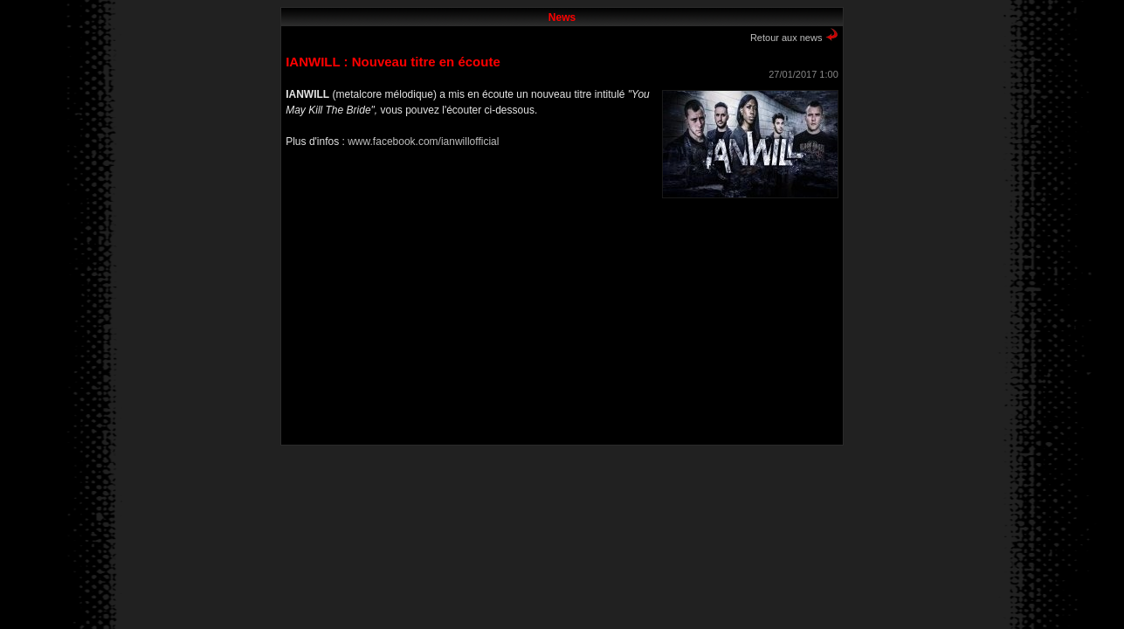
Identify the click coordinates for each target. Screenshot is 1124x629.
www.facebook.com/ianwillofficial (423, 141)
